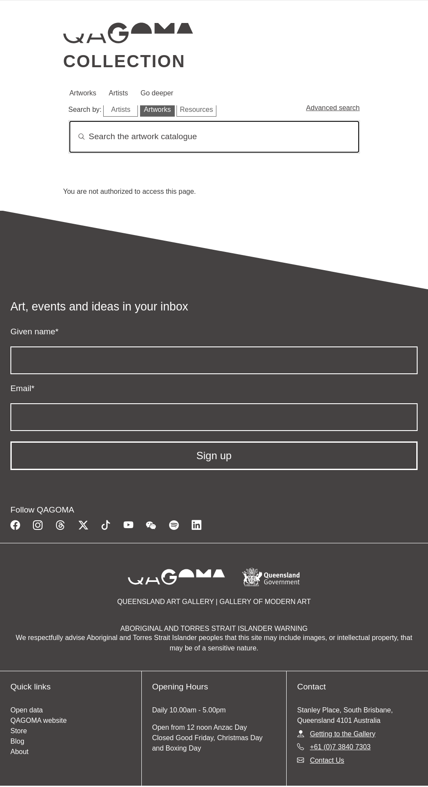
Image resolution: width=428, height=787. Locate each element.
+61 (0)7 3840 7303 (340, 747)
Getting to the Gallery (343, 734)
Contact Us (327, 760)
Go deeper (156, 93)
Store (18, 731)
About (19, 751)
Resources (196, 109)
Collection (124, 61)
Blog (17, 741)
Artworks (82, 93)
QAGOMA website (38, 720)
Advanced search (333, 107)
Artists (118, 93)
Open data (26, 710)
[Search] (214, 136)
